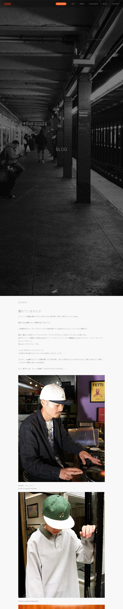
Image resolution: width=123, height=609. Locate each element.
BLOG (105, 4)
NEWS (82, 4)
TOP (73, 4)
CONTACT (115, 4)
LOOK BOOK (93, 4)
